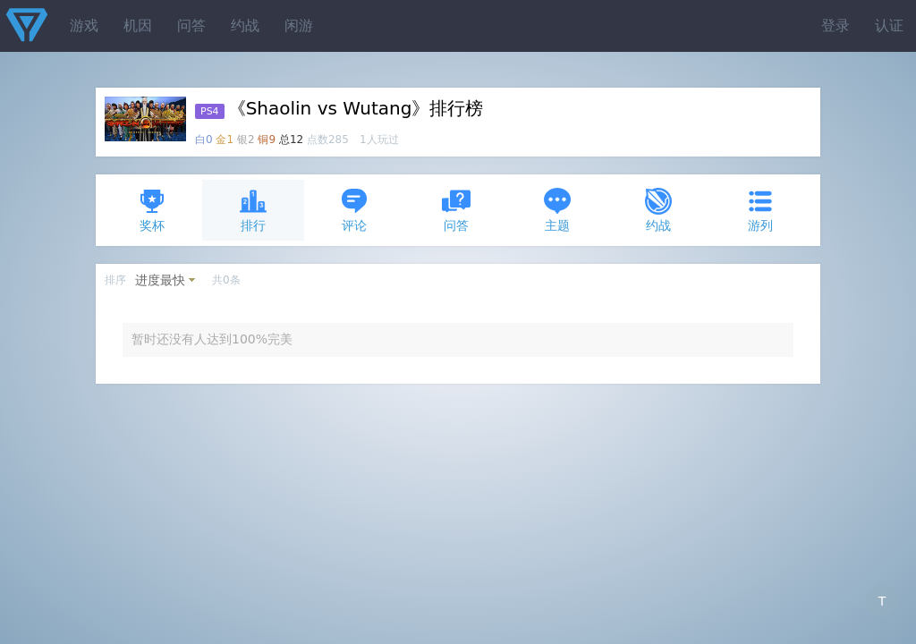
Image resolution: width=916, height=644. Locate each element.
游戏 (84, 25)
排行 (253, 210)
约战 (245, 25)
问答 (191, 25)
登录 (835, 25)
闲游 (298, 25)
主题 (557, 210)
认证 (889, 25)
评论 (354, 210)
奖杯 (152, 210)
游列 (760, 210)
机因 (137, 25)
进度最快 (160, 280)
